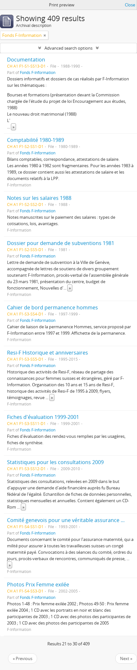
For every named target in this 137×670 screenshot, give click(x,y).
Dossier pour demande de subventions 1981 (60, 243)
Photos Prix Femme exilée (38, 584)
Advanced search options (68, 48)
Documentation (26, 59)
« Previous (22, 658)
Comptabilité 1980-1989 (35, 139)
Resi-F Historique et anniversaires (47, 352)
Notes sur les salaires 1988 (39, 197)
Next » (126, 658)
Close (130, 5)
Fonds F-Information (37, 72)
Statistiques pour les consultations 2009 (55, 462)
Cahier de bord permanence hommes (52, 307)
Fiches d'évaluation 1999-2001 (43, 417)
